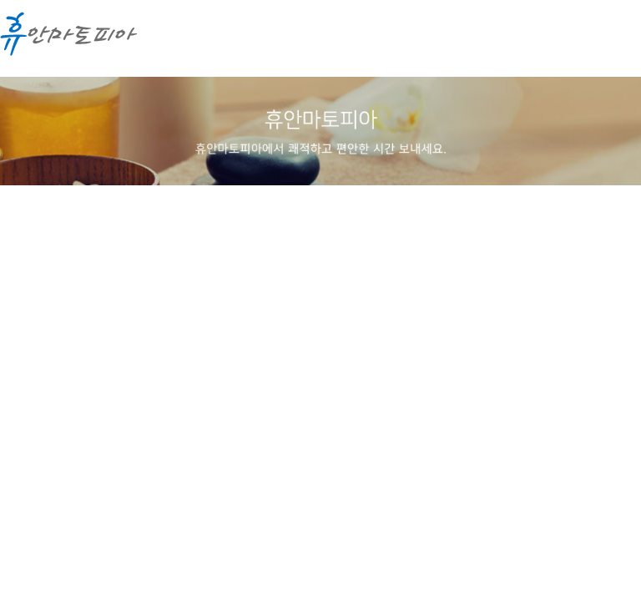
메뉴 (611, 41)
